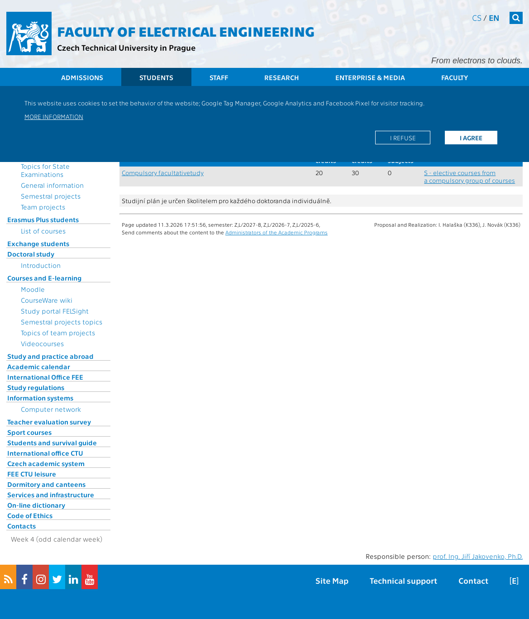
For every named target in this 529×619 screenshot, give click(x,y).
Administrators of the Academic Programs (276, 232)
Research (281, 77)
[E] (514, 580)
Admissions (82, 77)
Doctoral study (30, 254)
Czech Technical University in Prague (126, 47)
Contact (473, 580)
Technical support (403, 580)
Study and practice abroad (50, 356)
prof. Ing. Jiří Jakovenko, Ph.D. (478, 556)
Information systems (40, 398)
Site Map (331, 580)
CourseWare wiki (46, 300)
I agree (471, 137)
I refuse (403, 137)
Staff (219, 77)
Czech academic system (46, 463)
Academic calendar (38, 366)
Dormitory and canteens (46, 484)
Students (156, 77)
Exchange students (38, 243)
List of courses (43, 231)
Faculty (454, 77)
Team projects (43, 207)
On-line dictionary (36, 505)
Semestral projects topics (61, 322)
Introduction (41, 265)
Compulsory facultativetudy (163, 172)
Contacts (21, 526)
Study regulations (35, 387)
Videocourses (42, 343)
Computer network (51, 409)
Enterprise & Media (370, 77)
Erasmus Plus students (43, 219)
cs (476, 17)
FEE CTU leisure (31, 474)
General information (52, 185)
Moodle (33, 289)
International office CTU (45, 453)
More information (53, 116)
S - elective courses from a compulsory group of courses (469, 176)
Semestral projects (51, 196)
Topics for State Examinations (45, 170)
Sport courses (29, 432)
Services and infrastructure (50, 494)
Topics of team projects (58, 333)
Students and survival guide (52, 442)
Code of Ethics (29, 515)
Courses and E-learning (44, 278)
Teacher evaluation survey (49, 422)
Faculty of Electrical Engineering (186, 31)
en (494, 17)
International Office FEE (45, 377)
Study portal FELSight (55, 311)
